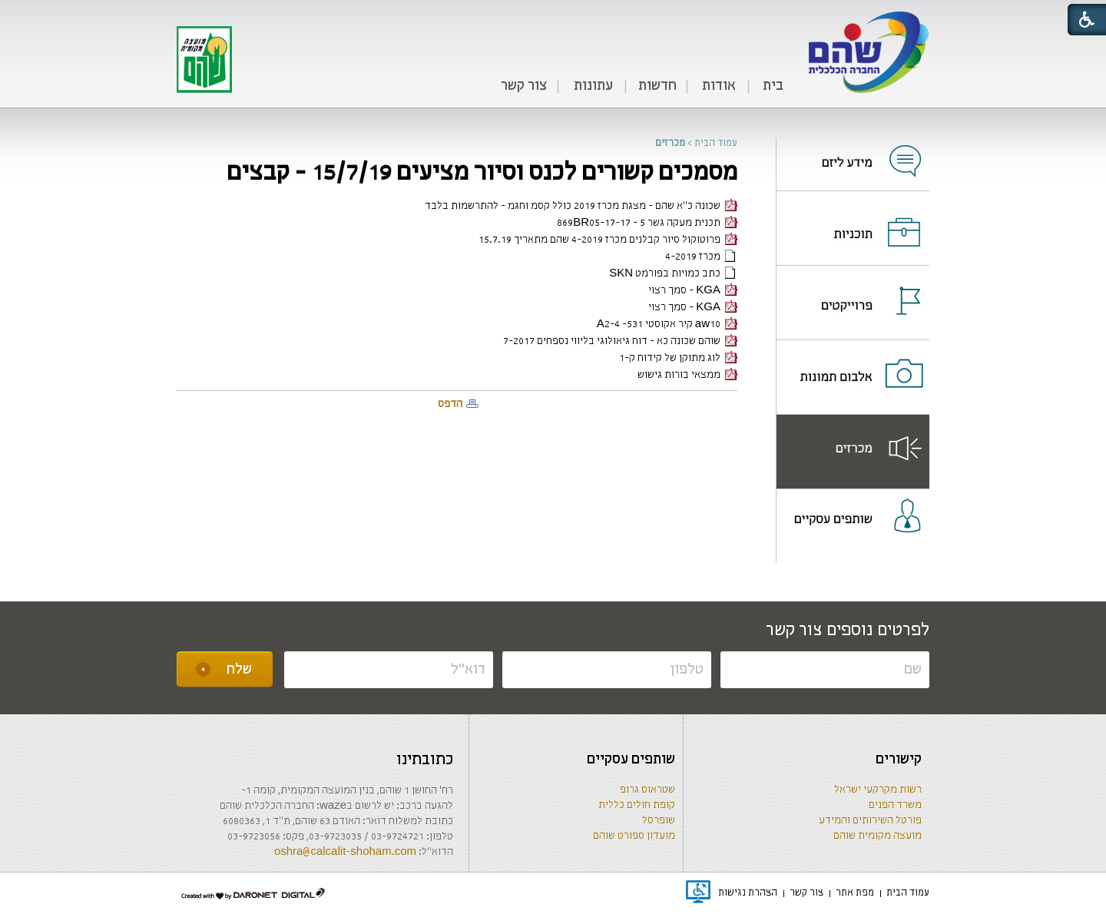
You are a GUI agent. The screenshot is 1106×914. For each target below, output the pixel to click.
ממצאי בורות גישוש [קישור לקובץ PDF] (687, 375)
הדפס (450, 404)
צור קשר (524, 86)
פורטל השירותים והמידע (870, 821)
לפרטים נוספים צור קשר (847, 630)
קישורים (899, 760)
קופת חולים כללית (636, 805)
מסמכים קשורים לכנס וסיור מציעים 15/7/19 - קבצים (482, 173)
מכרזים (670, 143)
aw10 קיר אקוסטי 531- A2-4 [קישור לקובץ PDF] (667, 325)
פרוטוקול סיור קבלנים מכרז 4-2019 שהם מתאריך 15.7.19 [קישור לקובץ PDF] (607, 240)
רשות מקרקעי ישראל (878, 790)
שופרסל (658, 821)
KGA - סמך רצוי (692, 291)
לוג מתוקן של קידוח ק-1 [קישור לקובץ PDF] (678, 358)
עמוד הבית (715, 143)
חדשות (657, 86)
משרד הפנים (895, 805)
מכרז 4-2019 (701, 257)
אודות (719, 86)
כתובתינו (424, 760)
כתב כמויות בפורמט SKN (673, 274)
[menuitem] (773, 87)
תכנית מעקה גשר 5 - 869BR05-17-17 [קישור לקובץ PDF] (647, 223)
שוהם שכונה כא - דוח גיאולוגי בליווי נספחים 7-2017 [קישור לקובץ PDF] (620, 341)
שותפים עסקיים (631, 760)
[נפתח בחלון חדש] (853, 151)
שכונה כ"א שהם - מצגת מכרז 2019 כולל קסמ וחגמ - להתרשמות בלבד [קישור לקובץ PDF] (581, 206)
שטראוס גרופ (647, 790)
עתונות (593, 86)
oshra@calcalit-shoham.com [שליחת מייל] (345, 852)
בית (773, 86)
